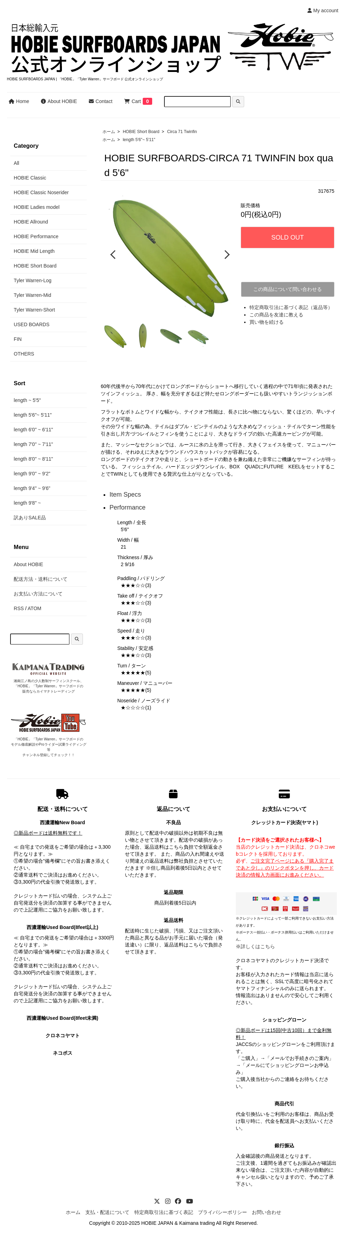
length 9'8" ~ (27, 503)
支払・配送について (107, 1212)
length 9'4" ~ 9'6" (32, 488)
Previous (113, 254)
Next (225, 254)
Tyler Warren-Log (32, 280)
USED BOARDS (31, 324)
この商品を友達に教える (276, 314)
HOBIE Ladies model (36, 207)
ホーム (108, 131)
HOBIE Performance (36, 236)
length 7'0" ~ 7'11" (33, 444)
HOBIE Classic (30, 178)
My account (323, 10)
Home (19, 101)
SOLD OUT (287, 237)
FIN (18, 339)
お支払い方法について (38, 594)
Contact (100, 101)
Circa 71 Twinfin (182, 131)
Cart (132, 101)
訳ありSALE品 (30, 517)
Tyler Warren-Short (34, 310)
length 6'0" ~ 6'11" (33, 429)
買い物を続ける (266, 322)
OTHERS (24, 354)
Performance (127, 506)
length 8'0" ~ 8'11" (33, 459)
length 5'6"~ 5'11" (139, 139)
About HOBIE (59, 101)
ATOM (34, 608)
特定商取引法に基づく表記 (163, 1212)
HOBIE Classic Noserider (41, 192)
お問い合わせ (266, 1212)
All (16, 163)
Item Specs (125, 493)
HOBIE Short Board (141, 131)
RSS (19, 608)
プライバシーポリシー (222, 1212)
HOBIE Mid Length (34, 251)
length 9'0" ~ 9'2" (32, 473)
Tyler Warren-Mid (32, 295)
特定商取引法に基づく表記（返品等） (291, 307)
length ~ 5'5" (27, 400)
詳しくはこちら (258, 946)
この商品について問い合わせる (287, 289)
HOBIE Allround (31, 222)
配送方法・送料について (41, 579)
